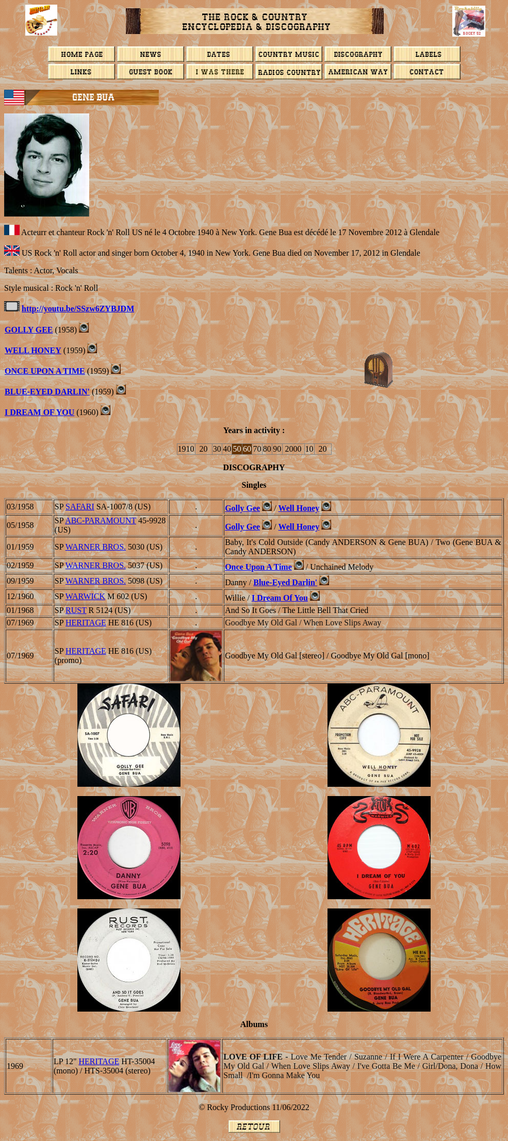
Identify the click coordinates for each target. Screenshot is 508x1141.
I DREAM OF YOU (39, 412)
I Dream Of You (280, 597)
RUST (76, 610)
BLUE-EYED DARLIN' (47, 391)
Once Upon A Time (258, 567)
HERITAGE (85, 622)
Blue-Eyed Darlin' (285, 582)
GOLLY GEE (29, 329)
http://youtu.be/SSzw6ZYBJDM (78, 308)
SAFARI (79, 506)
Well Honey (33, 350)
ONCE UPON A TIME (45, 371)
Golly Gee (242, 508)
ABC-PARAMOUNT (100, 520)
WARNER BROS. (95, 546)
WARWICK (85, 596)
